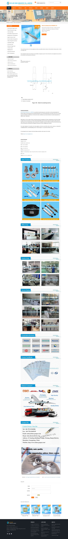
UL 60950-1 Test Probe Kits (35, 525)
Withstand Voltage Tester (11, 46)
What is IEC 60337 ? (11, 59)
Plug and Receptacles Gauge (12, 30)
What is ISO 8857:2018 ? (11, 63)
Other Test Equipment (17, 22)
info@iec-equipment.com (41, 3)
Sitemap (8, 531)
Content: (28, 490)
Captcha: (28, 495)
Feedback (41, 8)
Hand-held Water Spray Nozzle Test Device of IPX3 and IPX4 (35, 534)
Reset (36, 497)
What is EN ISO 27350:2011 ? (12, 65)
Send (32, 497)
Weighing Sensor (10, 49)
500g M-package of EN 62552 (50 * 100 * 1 (36, 515)
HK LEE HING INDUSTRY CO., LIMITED (27, 112)
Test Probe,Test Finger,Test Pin (12, 28)
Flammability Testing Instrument (13, 33)
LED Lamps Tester (10, 44)
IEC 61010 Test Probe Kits (35, 527)
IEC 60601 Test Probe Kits (35, 524)
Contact (52, 8)
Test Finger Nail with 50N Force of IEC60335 (33, 477)
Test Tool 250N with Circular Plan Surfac (56, 515)
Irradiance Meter (10, 47)
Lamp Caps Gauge (10, 31)
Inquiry (47, 8)
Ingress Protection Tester (11, 37)
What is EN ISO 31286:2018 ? (12, 60)
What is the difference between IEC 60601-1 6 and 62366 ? (45, 529)
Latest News (43, 522)
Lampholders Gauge (11, 42)
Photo (36, 8)
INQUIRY (44, 34)
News (25, 8)
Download (30, 8)
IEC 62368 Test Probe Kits (35, 529)
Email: (29, 488)
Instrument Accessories (11, 51)
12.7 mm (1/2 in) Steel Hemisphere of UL (46, 515)
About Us (14, 8)
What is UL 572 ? (10, 62)
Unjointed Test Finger (55, 535)
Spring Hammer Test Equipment (13, 35)
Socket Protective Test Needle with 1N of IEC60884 (52, 477)
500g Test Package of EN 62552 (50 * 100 (25, 515)
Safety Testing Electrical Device (12, 40)
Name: (29, 486)
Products (20, 8)
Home (9, 8)
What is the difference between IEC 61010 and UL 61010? (45, 525)
